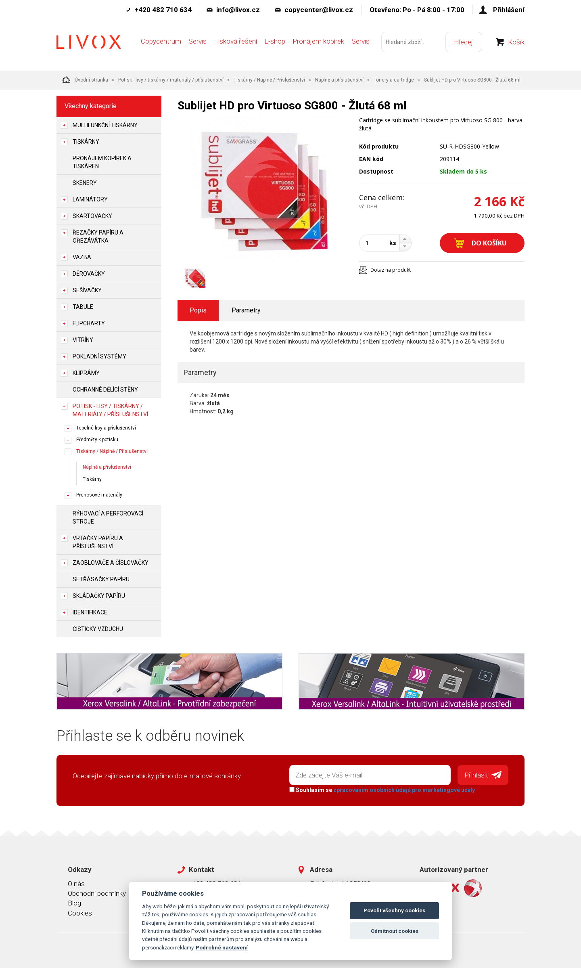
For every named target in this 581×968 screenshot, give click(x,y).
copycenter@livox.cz (318, 10)
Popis (198, 310)
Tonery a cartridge (394, 80)
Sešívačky (87, 290)
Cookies (80, 913)
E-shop (274, 43)
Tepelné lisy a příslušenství (106, 428)
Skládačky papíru (99, 596)
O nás (76, 883)
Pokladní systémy (99, 356)
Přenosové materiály (99, 495)
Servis (197, 43)
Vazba (82, 257)
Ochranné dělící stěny (105, 389)
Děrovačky (89, 273)
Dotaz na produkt (390, 269)
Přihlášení (509, 10)
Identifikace (90, 612)
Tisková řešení (235, 43)
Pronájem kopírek (318, 43)
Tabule (83, 307)
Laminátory (90, 199)
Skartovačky (92, 216)
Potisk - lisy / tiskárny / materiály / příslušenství (171, 80)
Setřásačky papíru (101, 579)
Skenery (85, 183)
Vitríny (83, 340)
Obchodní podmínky (97, 893)
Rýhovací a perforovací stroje (108, 517)
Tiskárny (86, 141)
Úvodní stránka (85, 79)
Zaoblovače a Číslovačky (110, 562)
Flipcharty (89, 323)
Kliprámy (86, 373)
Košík (516, 44)
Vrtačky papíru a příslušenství (98, 542)
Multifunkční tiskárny (105, 125)
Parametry (246, 310)
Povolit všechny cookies (394, 910)
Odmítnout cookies (394, 931)
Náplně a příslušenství (339, 80)
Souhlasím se (381, 789)
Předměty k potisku (97, 439)
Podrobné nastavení (222, 947)
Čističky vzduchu (98, 629)
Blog (74, 903)
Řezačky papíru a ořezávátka (98, 236)
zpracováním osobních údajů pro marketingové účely (403, 789)
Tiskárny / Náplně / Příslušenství (269, 80)
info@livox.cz (238, 10)
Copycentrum (161, 43)
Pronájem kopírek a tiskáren (102, 162)
